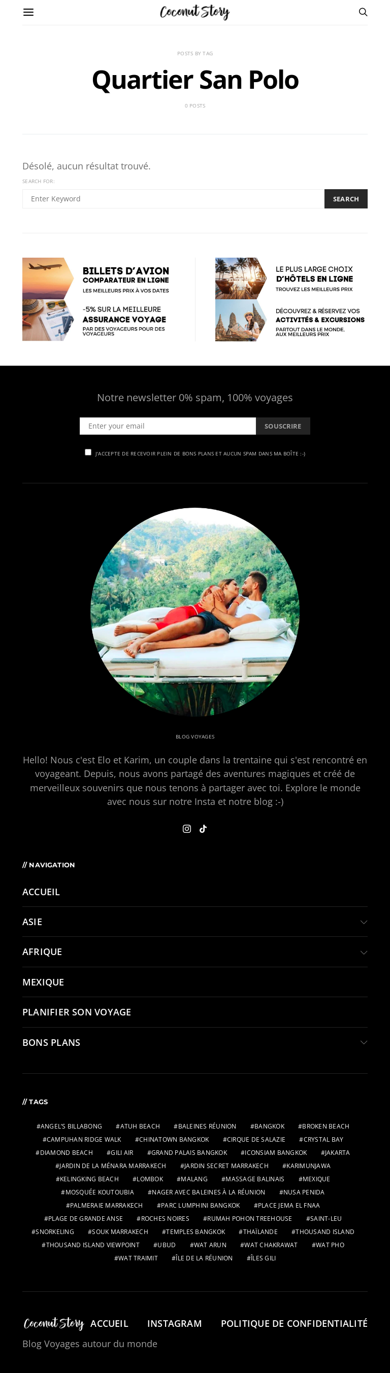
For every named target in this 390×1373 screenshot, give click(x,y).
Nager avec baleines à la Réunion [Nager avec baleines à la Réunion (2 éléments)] (208, 1192)
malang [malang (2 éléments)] (194, 1179)
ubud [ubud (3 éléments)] (166, 1245)
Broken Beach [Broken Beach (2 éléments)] (325, 1126)
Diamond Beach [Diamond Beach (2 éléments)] (66, 1152)
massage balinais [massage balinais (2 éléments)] (254, 1179)
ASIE (32, 922)
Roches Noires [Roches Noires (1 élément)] (165, 1218)
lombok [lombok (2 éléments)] (150, 1179)
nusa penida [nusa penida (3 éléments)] (304, 1192)
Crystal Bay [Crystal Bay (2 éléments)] (324, 1139)
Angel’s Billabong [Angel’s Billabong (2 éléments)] (71, 1126)
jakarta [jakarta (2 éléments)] (337, 1152)
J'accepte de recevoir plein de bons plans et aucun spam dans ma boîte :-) (195, 453)
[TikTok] (203, 829)
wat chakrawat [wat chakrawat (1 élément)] (271, 1245)
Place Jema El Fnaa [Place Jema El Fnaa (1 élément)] (289, 1205)
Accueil (41, 892)
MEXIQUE (43, 982)
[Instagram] (187, 829)
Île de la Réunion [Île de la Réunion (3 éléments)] (204, 1258)
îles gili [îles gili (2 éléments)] (263, 1258)
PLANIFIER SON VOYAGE (76, 1012)
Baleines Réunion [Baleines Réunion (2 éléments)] (207, 1126)
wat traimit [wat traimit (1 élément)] (138, 1258)
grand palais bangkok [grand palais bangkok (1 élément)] (189, 1152)
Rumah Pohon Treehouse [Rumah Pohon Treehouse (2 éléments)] (249, 1218)
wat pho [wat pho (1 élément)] (330, 1245)
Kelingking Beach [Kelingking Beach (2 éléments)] (89, 1179)
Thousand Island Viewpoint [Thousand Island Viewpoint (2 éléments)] (93, 1245)
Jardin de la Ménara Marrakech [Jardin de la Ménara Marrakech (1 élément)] (112, 1165)
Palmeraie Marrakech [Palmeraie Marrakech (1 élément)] (106, 1205)
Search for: (38, 181)
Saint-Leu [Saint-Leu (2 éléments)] (326, 1218)
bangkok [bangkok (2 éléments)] (269, 1126)
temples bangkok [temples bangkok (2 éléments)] (195, 1231)
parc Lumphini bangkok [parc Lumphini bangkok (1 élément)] (200, 1205)
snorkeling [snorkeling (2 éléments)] (55, 1231)
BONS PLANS (51, 1042)
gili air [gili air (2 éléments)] (122, 1152)
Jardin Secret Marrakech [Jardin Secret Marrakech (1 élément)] (226, 1165)
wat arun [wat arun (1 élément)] (210, 1245)
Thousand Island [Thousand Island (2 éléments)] (325, 1231)
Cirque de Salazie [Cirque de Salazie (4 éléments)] (256, 1139)
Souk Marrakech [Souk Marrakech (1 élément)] (120, 1231)
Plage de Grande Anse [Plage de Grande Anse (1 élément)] (85, 1218)
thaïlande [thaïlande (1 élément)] (260, 1231)
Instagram (174, 1323)
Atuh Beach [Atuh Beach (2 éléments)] (140, 1126)
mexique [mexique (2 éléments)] (317, 1179)
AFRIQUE (42, 951)
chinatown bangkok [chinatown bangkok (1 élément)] (174, 1139)
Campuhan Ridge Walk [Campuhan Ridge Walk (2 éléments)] (84, 1139)
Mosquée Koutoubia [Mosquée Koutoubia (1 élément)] (100, 1192)
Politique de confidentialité (294, 1323)
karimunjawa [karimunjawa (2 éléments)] (308, 1165)
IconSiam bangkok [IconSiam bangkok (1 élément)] (276, 1152)
